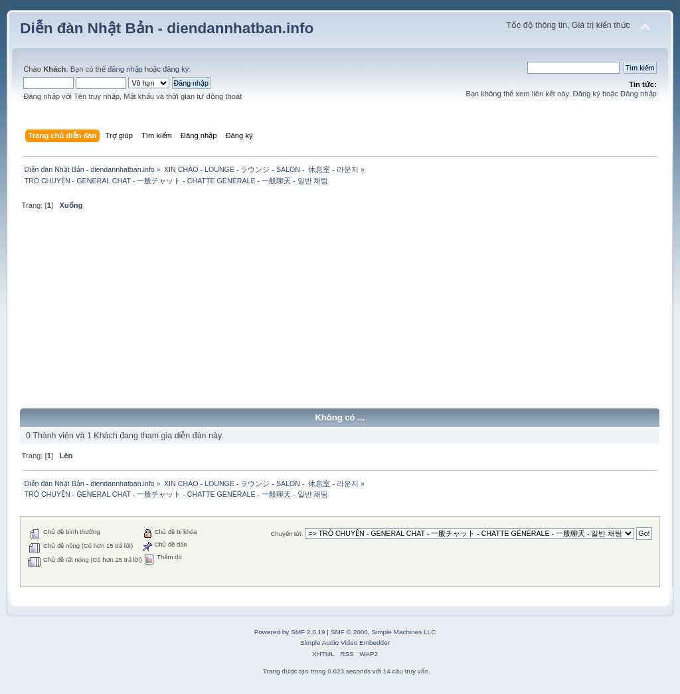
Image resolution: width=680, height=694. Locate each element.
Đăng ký (586, 94)
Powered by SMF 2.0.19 (289, 632)
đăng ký (176, 69)
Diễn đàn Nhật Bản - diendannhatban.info (166, 28)
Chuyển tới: (286, 533)
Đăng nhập (638, 94)
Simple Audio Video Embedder (345, 642)
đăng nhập (125, 69)
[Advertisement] (340, 315)
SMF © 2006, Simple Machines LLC (383, 632)
